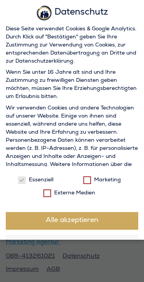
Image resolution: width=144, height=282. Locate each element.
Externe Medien (69, 192)
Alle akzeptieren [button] (72, 220)
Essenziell (35, 179)
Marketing (102, 179)
